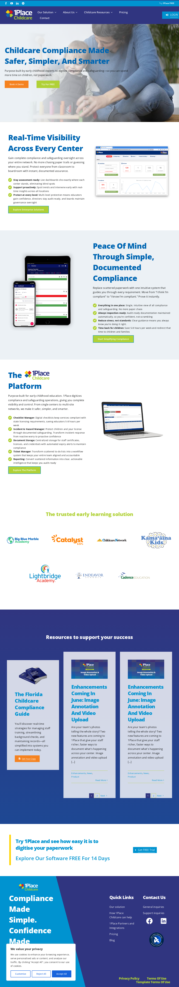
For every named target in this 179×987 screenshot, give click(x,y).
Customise (20, 973)
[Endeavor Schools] (89, 571)
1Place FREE (168, 3)
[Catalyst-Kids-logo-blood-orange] (67, 536)
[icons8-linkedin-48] (163, 918)
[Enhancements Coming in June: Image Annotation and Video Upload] (89, 669)
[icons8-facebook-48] (149, 918)
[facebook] (6, 3)
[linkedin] (17, 3)
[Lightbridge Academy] (45, 560)
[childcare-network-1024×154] (112, 539)
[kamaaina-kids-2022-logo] (156, 533)
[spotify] (23, 3)
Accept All (61, 973)
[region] (41, 962)
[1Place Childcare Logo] (19, 10)
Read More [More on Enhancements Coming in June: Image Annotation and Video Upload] (100, 780)
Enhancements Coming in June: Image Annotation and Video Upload (89, 703)
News (89, 773)
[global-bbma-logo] (23, 538)
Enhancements (78, 773)
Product (75, 776)
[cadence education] (134, 567)
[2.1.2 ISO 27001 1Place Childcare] (156, 927)
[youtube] (11, 3)
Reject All (41, 973)
